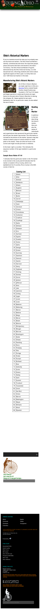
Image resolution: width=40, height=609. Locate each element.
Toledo (22, 521)
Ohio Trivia (5, 557)
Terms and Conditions (9, 570)
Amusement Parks (7, 546)
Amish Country (6, 548)
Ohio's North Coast (7, 553)
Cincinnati (5, 521)
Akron (4, 519)
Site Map (5, 571)
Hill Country (5, 552)
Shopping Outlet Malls (8, 555)
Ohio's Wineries (6, 559)
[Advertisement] (20, 32)
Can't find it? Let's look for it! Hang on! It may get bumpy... (12, 476)
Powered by (6, 538)
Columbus (5, 525)
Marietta (21, 88)
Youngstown (23, 523)
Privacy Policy (7, 568)
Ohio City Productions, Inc (11, 533)
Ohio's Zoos (6, 550)
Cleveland (5, 523)
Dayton (22, 519)
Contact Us (6, 572)
